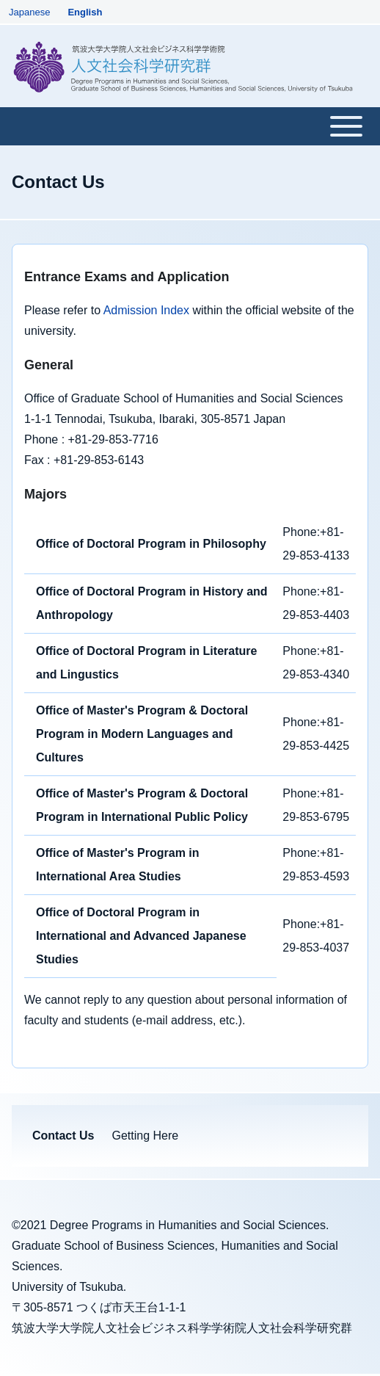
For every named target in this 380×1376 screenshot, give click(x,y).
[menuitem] (63, 1136)
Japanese (29, 12)
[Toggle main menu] (190, 126)
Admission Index (146, 310)
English (84, 12)
